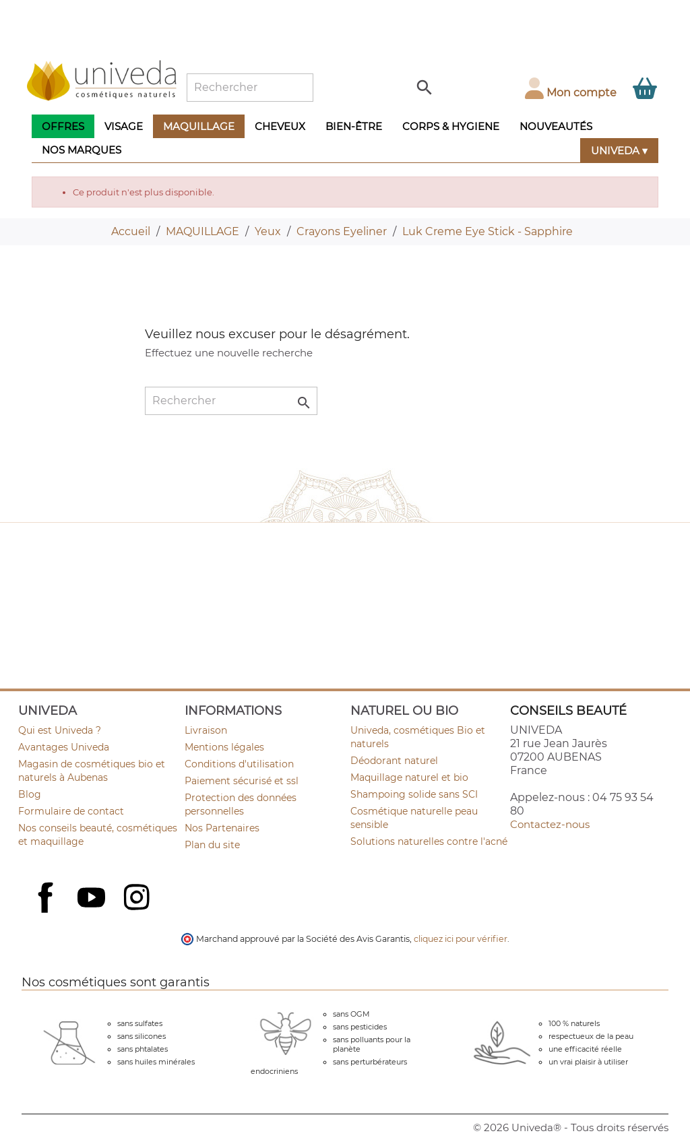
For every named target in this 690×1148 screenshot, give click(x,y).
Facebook (47, 912)
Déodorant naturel (394, 761)
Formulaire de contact (71, 811)
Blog (29, 794)
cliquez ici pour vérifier (460, 939)
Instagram (138, 899)
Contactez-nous (550, 824)
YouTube (93, 899)
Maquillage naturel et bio (409, 777)
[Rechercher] (250, 87)
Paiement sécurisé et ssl (242, 781)
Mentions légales (224, 747)
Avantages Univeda (63, 747)
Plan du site (212, 845)
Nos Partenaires (222, 828)
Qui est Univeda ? (59, 730)
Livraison (206, 730)
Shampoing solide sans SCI (414, 794)
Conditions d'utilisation (239, 764)
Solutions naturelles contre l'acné (428, 841)
